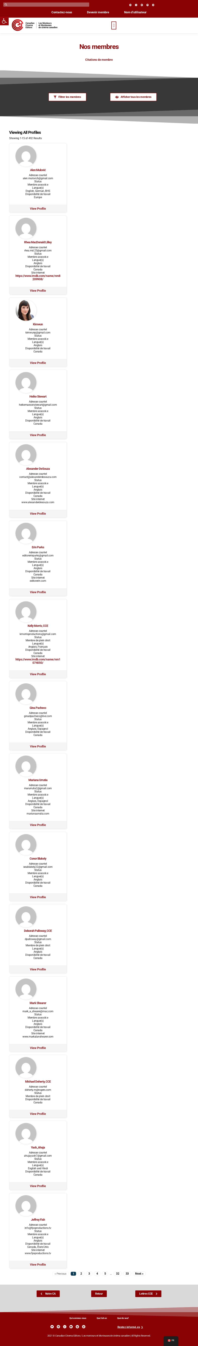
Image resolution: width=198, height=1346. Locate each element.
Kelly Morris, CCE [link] (38, 625)
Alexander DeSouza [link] (38, 468)
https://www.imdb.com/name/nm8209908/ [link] (37, 277)
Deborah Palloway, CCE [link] (38, 930)
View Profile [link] (38, 208)
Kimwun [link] (38, 324)
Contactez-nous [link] (61, 12)
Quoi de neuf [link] (123, 1318)
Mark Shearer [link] (38, 1003)
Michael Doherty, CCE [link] (38, 1081)
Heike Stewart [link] (37, 396)
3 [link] (89, 1273)
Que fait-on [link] (102, 1318)
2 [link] (81, 1273)
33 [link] (127, 1273)
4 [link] (97, 1273)
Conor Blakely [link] (38, 858)
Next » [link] (139, 1273)
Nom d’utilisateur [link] (135, 12)
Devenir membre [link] (98, 12)
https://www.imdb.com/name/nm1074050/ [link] (37, 661)
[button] (113, 25)
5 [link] (105, 1273)
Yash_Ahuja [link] (38, 1147)
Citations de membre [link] (99, 59)
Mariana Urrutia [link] (37, 780)
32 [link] (117, 1273)
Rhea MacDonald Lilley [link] (38, 242)
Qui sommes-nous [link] (77, 1318)
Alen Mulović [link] (38, 170)
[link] (4, 21)
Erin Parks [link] (38, 547)
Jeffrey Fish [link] (38, 1219)
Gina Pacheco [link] (38, 708)
